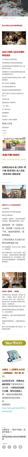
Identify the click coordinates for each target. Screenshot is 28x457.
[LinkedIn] (15, 447)
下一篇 (3, 434)
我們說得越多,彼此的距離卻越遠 (14, 438)
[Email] (20, 447)
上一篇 (3, 427)
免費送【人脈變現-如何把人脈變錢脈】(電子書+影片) (14, 343)
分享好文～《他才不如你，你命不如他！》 (13, 431)
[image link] (14, 357)
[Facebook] (4, 447)
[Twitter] (9, 447)
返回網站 (5, 1)
